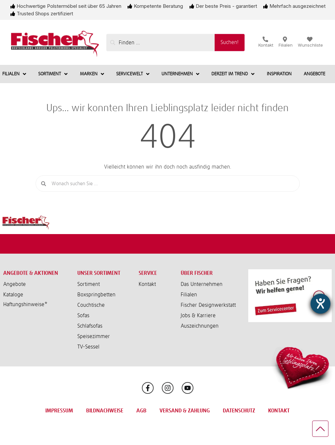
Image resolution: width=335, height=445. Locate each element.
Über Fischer (197, 273)
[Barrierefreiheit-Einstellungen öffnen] (320, 304)
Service (148, 273)
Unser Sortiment (98, 273)
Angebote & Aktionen (30, 273)
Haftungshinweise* (25, 304)
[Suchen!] (230, 42)
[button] (35, 304)
